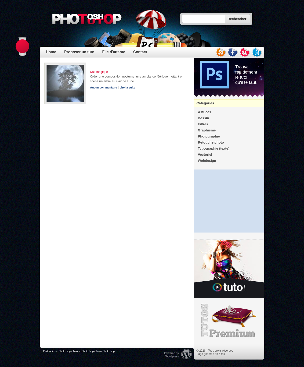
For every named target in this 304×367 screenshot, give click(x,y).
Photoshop (65, 351)
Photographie (209, 136)
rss (220, 52)
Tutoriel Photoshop (83, 351)
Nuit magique (99, 72)
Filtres (203, 124)
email (245, 52)
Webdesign (207, 160)
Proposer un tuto (79, 52)
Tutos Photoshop (105, 351)
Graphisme (207, 130)
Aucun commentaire (103, 87)
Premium (229, 320)
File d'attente (113, 52)
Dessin (203, 118)
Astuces (204, 112)
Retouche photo (211, 142)
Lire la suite (127, 87)
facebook (233, 52)
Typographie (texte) (213, 148)
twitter (257, 52)
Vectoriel (205, 154)
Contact (140, 52)
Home (51, 52)
